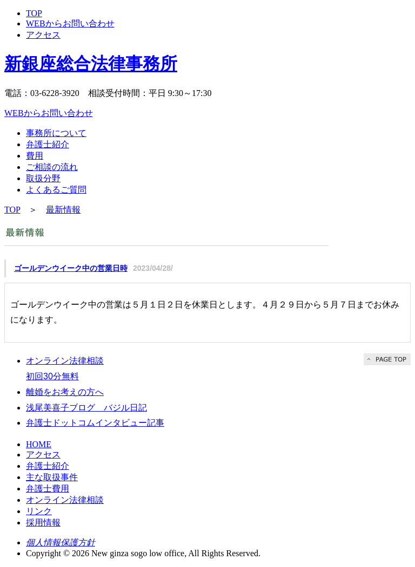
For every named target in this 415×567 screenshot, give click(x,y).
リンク (39, 511)
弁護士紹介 (47, 144)
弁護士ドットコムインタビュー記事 (95, 422)
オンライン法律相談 (65, 499)
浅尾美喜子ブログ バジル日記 (86, 407)
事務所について (56, 133)
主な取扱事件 (52, 477)
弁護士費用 (47, 488)
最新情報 (63, 209)
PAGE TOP (387, 359)
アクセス (43, 34)
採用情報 (43, 522)
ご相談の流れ (52, 167)
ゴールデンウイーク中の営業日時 (71, 268)
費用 (34, 155)
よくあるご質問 (56, 189)
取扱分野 (43, 178)
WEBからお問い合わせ (70, 23)
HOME (38, 444)
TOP (34, 13)
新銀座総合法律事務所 (90, 63)
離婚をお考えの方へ (65, 392)
